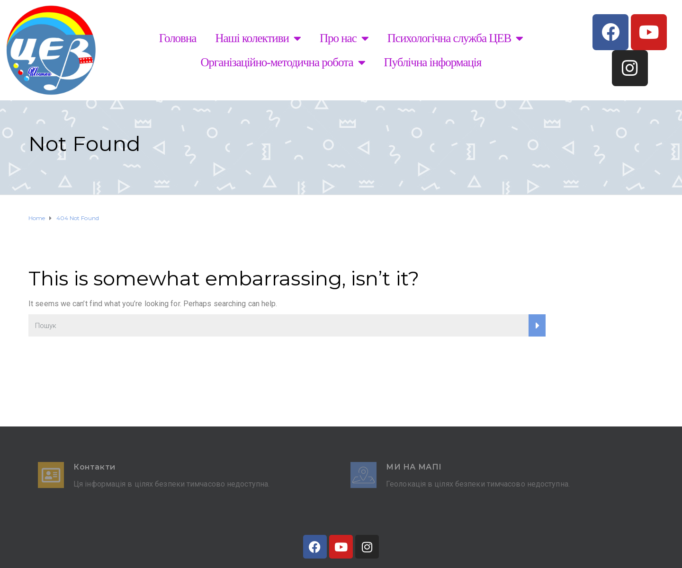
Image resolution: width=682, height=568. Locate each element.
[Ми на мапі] (363, 475)
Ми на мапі (414, 466)
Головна (178, 38)
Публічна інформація (433, 62)
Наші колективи (258, 38)
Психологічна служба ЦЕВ (455, 38)
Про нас (344, 38)
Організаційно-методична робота (283, 62)
